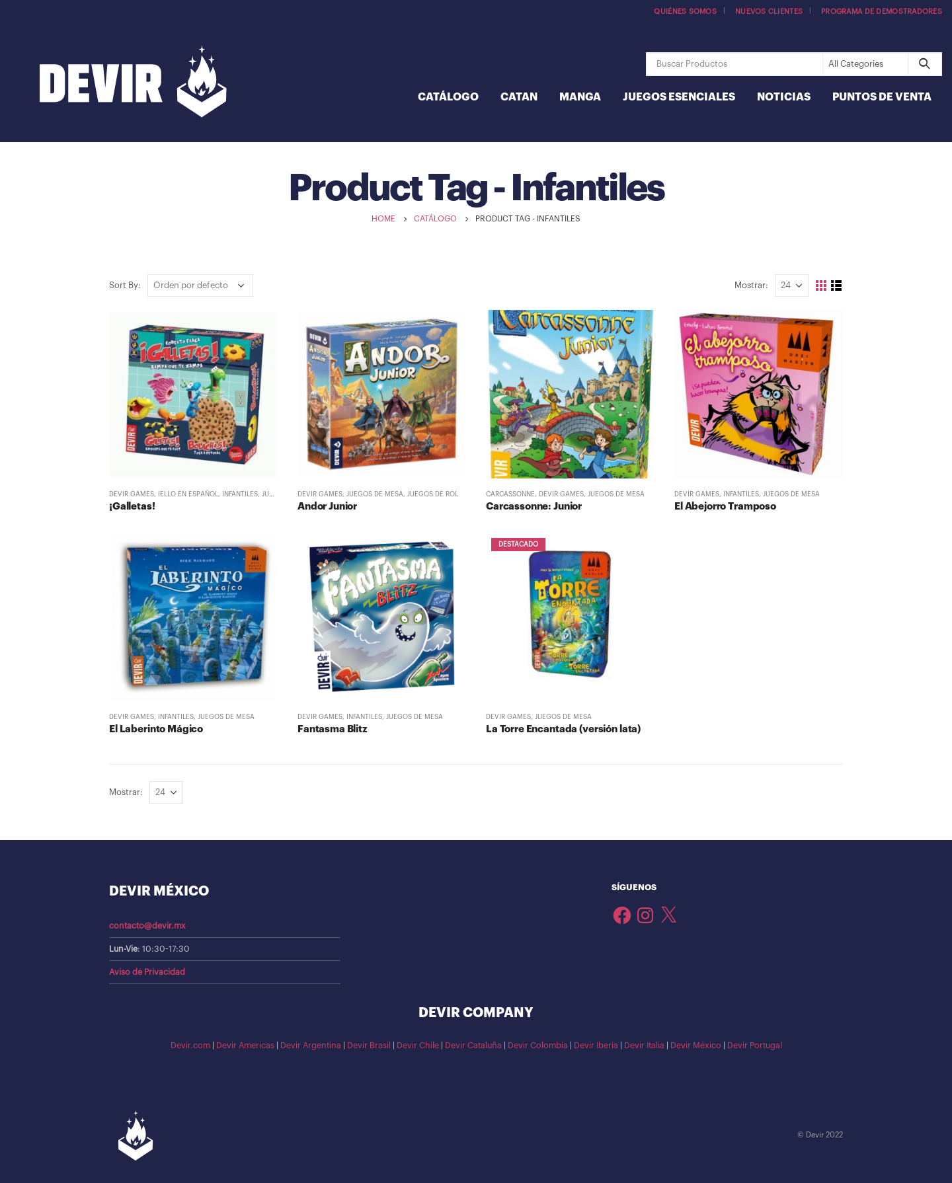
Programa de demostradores (881, 11)
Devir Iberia (596, 1045)
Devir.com (190, 1045)
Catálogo (448, 97)
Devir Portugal (754, 1045)
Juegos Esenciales (679, 97)
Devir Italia (644, 1045)
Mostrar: (751, 285)
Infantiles (240, 494)
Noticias (784, 97)
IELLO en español (188, 494)
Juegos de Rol (432, 494)
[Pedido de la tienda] (200, 285)
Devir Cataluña (473, 1045)
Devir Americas (245, 1045)
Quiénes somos (685, 11)
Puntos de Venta (882, 97)
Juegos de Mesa (374, 494)
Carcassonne (510, 494)
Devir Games (131, 494)
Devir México (695, 1045)
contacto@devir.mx (147, 926)
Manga (580, 97)
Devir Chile (418, 1045)
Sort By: (125, 285)
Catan (518, 97)
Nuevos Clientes (769, 11)
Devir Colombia (538, 1045)
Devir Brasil (369, 1045)
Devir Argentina (310, 1045)
